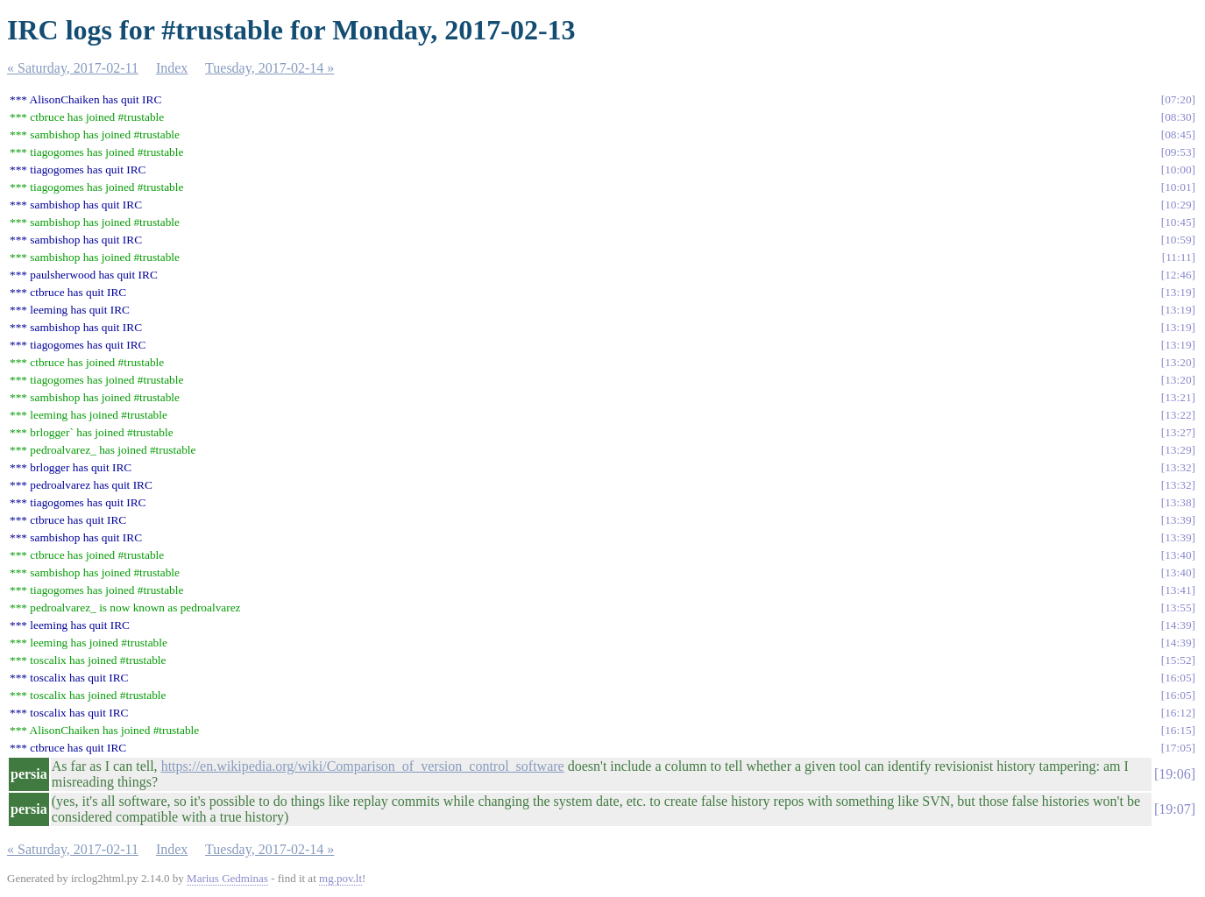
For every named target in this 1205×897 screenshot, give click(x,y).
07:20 (1178, 99)
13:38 (1178, 502)
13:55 (1178, 607)
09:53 (1178, 152)
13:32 (1178, 467)
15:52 (1178, 660)
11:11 (1178, 257)
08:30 (1178, 117)
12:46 (1178, 274)
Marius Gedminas (227, 878)
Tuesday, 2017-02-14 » (269, 67)
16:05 (1178, 677)
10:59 (1178, 239)
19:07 (1174, 809)
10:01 (1178, 187)
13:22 (1178, 414)
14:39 (1178, 625)
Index (172, 67)
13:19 (1178, 292)
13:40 (1178, 555)
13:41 (1178, 590)
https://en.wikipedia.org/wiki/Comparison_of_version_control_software (362, 766)
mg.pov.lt (340, 878)
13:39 (1178, 519)
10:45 (1178, 222)
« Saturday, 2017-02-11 (72, 67)
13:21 (1178, 397)
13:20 (1178, 362)
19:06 (1174, 773)
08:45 (1178, 134)
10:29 (1178, 204)
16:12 (1178, 712)
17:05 (1178, 747)
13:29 (1178, 449)
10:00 (1178, 169)
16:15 (1178, 730)
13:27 (1178, 432)
